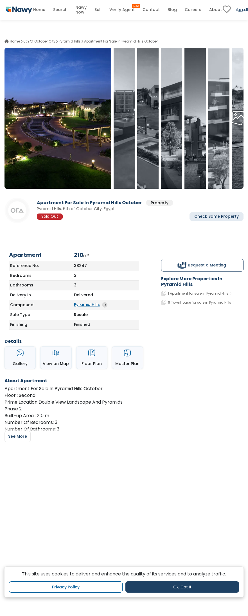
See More (17, 436)
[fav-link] (227, 9)
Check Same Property (216, 216)
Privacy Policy (66, 587)
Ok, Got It (182, 587)
